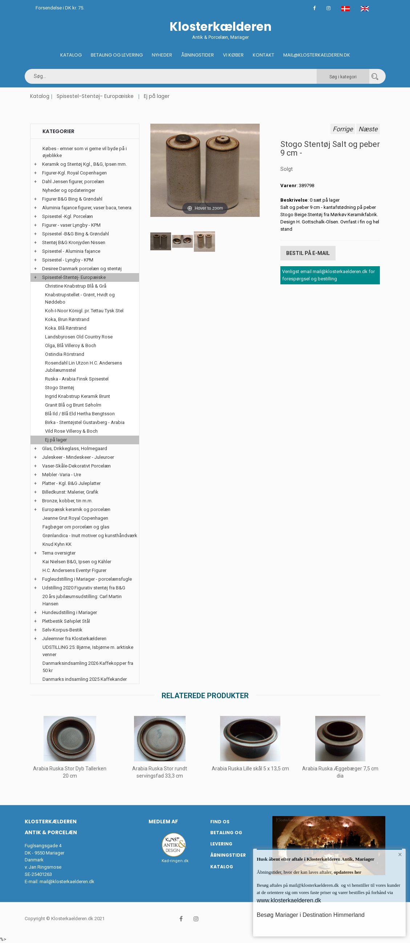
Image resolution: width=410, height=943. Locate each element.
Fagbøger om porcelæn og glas (75, 527)
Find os (220, 822)
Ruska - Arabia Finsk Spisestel (77, 379)
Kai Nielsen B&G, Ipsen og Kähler (76, 561)
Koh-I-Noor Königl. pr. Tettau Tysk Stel (84, 310)
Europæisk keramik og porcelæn (76, 509)
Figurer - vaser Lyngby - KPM (71, 225)
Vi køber (233, 55)
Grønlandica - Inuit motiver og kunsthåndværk (89, 535)
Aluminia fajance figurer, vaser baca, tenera (86, 207)
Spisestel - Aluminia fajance (71, 251)
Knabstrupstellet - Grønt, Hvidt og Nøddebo (80, 298)
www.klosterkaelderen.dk (289, 900)
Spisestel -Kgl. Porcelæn (67, 216)
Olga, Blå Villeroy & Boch (70, 345)
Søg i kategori (343, 76)
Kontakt (263, 55)
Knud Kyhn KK (57, 544)
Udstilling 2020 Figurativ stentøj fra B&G (83, 587)
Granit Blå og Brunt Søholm (73, 405)
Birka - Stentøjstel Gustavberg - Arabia (85, 422)
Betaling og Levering (117, 55)
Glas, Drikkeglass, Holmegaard (74, 448)
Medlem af (163, 821)
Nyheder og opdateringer (68, 190)
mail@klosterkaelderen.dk (67, 881)
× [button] (400, 854)
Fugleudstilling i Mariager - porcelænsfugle (87, 579)
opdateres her (347, 872)
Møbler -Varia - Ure (61, 474)
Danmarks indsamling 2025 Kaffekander (84, 679)
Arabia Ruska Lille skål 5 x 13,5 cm (250, 768)
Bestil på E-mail (308, 253)
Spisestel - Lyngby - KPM (67, 260)
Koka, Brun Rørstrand (67, 319)
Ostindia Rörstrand (64, 354)
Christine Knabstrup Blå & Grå (75, 286)
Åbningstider (197, 55)
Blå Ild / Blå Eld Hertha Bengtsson (80, 413)
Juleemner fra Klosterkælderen (74, 638)
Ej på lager (157, 96)
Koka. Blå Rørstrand (65, 328)
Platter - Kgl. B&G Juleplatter (71, 483)
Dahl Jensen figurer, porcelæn (73, 181)
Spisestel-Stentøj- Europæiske (95, 96)
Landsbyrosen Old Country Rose (79, 336)
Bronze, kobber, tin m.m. (67, 500)
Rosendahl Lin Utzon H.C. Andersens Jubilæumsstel (83, 366)
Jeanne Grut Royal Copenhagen (75, 518)
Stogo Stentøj (59, 387)
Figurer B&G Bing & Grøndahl (72, 199)
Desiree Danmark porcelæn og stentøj (82, 268)
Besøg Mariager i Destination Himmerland (311, 915)
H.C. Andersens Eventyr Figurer (74, 570)
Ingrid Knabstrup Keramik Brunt (77, 396)
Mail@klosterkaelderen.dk (316, 55)
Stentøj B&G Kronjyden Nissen (73, 242)
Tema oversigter (59, 553)
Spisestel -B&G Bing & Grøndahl (75, 233)
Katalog (71, 55)
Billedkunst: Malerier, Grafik (70, 492)
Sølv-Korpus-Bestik (62, 630)
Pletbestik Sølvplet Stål (66, 621)
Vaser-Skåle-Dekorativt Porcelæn (76, 466)
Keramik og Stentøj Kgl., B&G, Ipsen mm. (84, 164)
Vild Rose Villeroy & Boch (71, 431)
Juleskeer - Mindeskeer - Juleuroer (78, 457)
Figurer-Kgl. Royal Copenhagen (74, 173)
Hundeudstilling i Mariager (69, 612)
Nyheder (162, 55)
